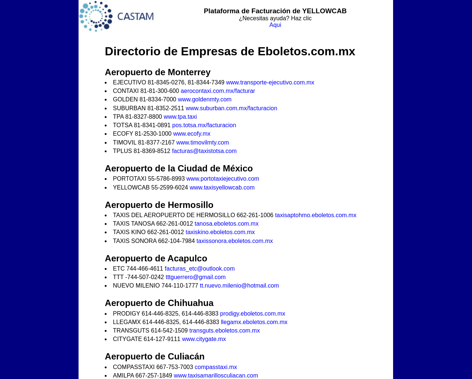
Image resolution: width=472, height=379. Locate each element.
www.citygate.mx (204, 339)
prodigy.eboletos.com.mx (252, 313)
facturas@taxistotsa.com (204, 151)
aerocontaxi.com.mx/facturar (218, 91)
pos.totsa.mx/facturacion (204, 125)
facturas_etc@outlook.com (200, 268)
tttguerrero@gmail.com (196, 277)
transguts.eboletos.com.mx (225, 330)
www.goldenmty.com (205, 99)
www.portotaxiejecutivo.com (223, 178)
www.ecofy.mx (192, 134)
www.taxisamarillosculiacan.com (216, 375)
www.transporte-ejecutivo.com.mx (270, 82)
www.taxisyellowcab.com (222, 187)
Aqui (275, 25)
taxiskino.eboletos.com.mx (220, 232)
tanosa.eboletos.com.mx (226, 223)
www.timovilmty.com (202, 142)
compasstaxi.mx (216, 367)
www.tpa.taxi (180, 117)
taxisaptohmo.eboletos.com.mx (316, 215)
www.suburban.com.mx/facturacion (231, 108)
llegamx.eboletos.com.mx (254, 322)
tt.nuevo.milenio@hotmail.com (239, 285)
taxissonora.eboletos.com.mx (235, 241)
